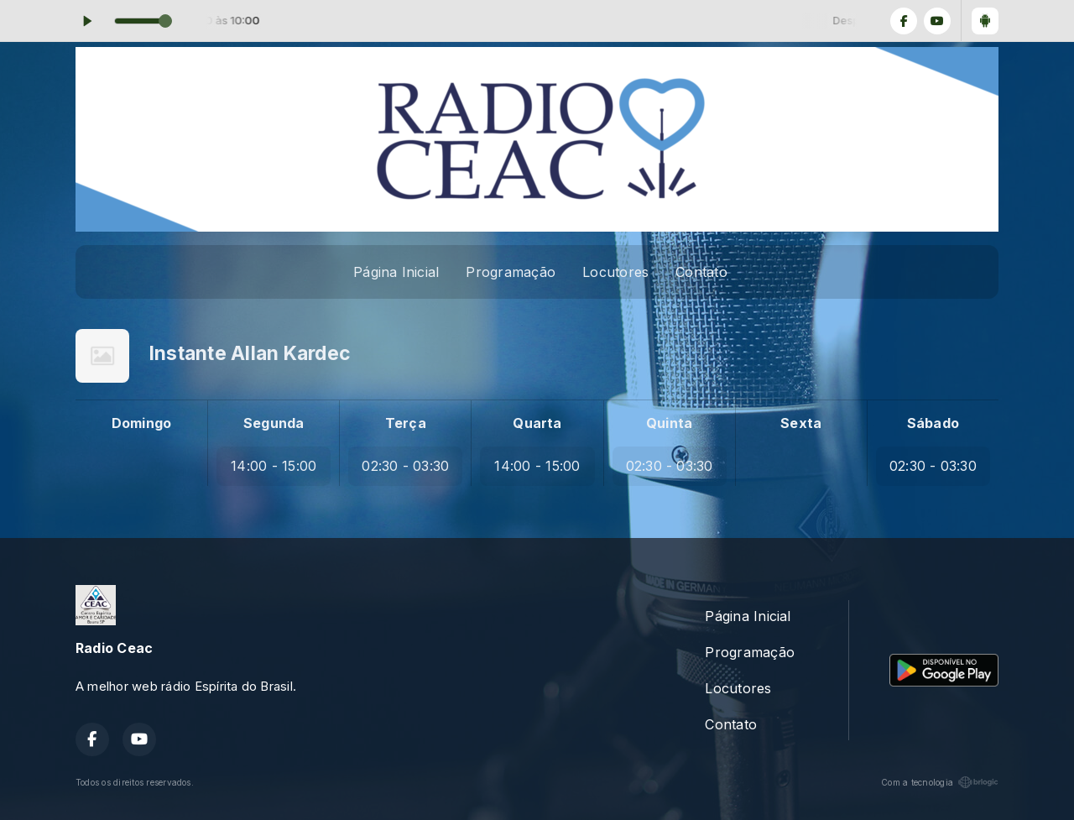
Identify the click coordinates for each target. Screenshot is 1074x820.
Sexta (800, 423)
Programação (510, 272)
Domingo (142, 423)
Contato (701, 272)
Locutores (615, 272)
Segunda (274, 423)
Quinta (669, 423)
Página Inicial (396, 272)
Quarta (537, 423)
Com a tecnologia (939, 782)
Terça (405, 423)
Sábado (933, 423)
